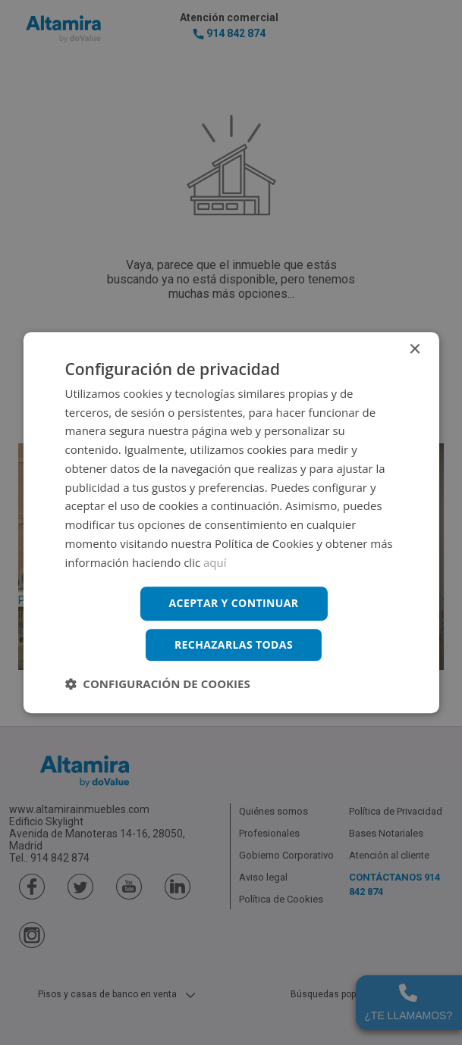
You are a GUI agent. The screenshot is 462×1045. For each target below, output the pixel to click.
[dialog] (231, 522)
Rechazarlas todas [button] (233, 644)
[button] (157, 683)
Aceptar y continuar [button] (234, 603)
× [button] (414, 349)
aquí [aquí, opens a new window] (215, 562)
